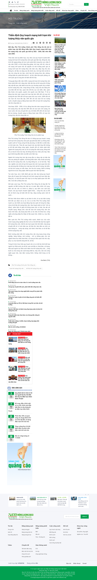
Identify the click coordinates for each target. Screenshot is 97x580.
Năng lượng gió (26, 529)
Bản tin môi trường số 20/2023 (17, 327)
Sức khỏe (65, 532)
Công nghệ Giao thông (41, 554)
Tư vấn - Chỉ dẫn (62, 497)
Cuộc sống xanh (49, 10)
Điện (37, 531)
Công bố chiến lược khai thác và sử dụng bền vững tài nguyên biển (24, 315)
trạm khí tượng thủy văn (17, 268)
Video (77, 10)
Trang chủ (11, 23)
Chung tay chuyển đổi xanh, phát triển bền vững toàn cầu (24, 287)
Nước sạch (52, 540)
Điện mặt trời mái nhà (27, 551)
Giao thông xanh (41, 545)
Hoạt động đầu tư (42, 497)
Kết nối (58, 10)
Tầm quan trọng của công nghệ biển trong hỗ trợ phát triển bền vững (25, 292)
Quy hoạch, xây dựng (54, 529)
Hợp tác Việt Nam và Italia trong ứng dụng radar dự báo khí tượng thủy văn (25, 309)
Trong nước (19, 497)
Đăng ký (84, 516)
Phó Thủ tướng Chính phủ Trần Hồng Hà (23, 265)
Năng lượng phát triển (37, 10)
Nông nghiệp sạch (26, 556)
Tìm (86, 4)
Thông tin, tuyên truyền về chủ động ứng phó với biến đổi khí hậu (25, 298)
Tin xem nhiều (58, 118)
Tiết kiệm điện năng (27, 548)
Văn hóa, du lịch (67, 534)
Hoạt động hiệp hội (13, 534)
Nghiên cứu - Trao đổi (82, 534)
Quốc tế (10, 532)
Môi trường (52, 537)
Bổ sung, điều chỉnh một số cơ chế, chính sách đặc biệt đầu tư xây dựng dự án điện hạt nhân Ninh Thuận (19, 407)
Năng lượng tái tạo (26, 534)
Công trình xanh (26, 554)
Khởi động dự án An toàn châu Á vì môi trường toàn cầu (24, 282)
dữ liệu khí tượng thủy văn (33, 268)
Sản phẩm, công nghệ (82, 498)
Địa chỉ (68, 563)
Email (84, 563)
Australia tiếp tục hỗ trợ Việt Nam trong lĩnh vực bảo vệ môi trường (25, 303)
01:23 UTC (22, 4)
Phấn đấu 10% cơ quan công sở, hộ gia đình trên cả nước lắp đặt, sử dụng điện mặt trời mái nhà (23, 418)
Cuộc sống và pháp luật (55, 543)
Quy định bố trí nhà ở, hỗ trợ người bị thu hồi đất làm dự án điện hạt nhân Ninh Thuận (23, 396)
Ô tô (37, 548)
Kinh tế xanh (66, 529)
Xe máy (37, 551)
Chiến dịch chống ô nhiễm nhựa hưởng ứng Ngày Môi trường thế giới (23, 321)
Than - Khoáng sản (40, 537)
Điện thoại (76, 563)
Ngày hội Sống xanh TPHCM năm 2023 (19, 331)
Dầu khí (37, 534)
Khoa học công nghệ (68, 10)
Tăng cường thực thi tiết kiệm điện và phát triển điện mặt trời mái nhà (22, 428)
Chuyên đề (83, 10)
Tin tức (16, 10)
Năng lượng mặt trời (27, 532)
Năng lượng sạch (24, 10)
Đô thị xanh (52, 534)
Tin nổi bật (56, 35)
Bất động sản (52, 532)
